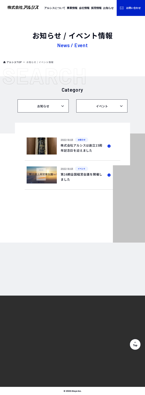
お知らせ (43, 106)
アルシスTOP (14, 62)
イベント (102, 106)
